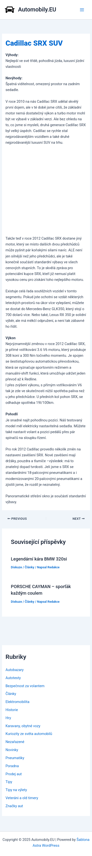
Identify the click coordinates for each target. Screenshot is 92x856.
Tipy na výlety (16, 790)
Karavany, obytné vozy (22, 726)
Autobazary (14, 670)
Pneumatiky (14, 758)
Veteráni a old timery (21, 798)
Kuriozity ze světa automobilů (28, 734)
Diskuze (16, 567)
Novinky (11, 750)
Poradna (12, 766)
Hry (8, 718)
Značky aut (14, 806)
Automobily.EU (37, 9)
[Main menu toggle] (82, 10)
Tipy (8, 782)
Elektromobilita (17, 702)
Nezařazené (14, 742)
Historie (11, 710)
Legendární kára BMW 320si (39, 558)
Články (29, 567)
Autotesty (13, 678)
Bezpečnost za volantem (24, 686)
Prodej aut (13, 774)
